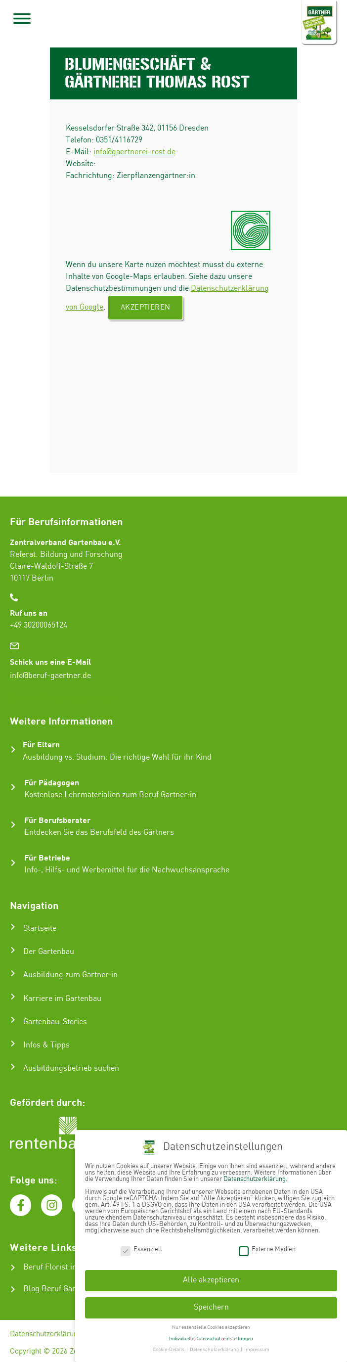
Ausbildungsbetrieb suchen (71, 1068)
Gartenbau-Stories (55, 1022)
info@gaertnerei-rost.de (134, 152)
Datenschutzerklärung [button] (215, 1348)
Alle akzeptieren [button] (211, 1279)
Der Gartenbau (48, 952)
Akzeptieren (145, 308)
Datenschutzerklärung (46, 1334)
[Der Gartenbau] (13, 950)
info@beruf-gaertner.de (50, 676)
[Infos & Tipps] (13, 1043)
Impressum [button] (256, 1348)
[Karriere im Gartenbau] (13, 996)
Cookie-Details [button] (169, 1348)
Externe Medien (267, 1248)
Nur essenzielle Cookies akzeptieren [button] (211, 1325)
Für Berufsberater (57, 820)
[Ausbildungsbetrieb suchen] (13, 1067)
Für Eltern (41, 744)
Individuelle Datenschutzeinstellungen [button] (211, 1337)
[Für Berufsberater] (13, 824)
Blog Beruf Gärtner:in (61, 1289)
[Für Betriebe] (13, 863)
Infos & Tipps (46, 1045)
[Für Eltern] (13, 749)
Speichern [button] (211, 1306)
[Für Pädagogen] (13, 787)
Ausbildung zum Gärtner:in (70, 975)
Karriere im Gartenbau (62, 999)
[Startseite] (13, 927)
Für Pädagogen (51, 782)
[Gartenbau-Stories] (13, 1020)
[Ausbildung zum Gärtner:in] (13, 973)
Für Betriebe (47, 857)
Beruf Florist (45, 1267)
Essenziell (141, 1248)
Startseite (39, 928)
